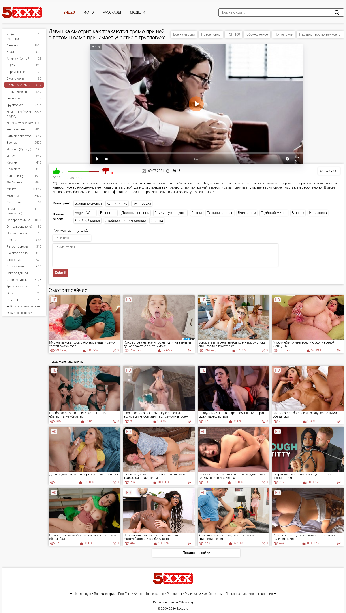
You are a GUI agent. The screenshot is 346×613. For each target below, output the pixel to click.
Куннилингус (117, 203)
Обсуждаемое (257, 34)
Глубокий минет (274, 213)
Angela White (85, 213)
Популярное (284, 34)
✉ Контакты (213, 594)
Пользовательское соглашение (249, 594)
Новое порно (210, 34)
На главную (82, 594)
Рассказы (112, 12)
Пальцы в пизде (220, 213)
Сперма (156, 220)
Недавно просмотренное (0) (320, 34)
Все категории (184, 34)
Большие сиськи (88, 203)
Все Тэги (124, 594)
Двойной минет (87, 220)
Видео (69, 12)
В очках (298, 213)
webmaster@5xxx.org (178, 602)
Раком (196, 213)
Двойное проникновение (125, 220)
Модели (137, 12)
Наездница (318, 213)
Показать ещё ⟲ (196, 553)
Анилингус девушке (170, 213)
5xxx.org (182, 608)
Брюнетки (108, 213)
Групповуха (141, 203)
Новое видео (154, 594)
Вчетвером (247, 213)
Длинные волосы (135, 213)
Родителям (193, 594)
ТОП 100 (233, 34)
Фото (89, 12)
